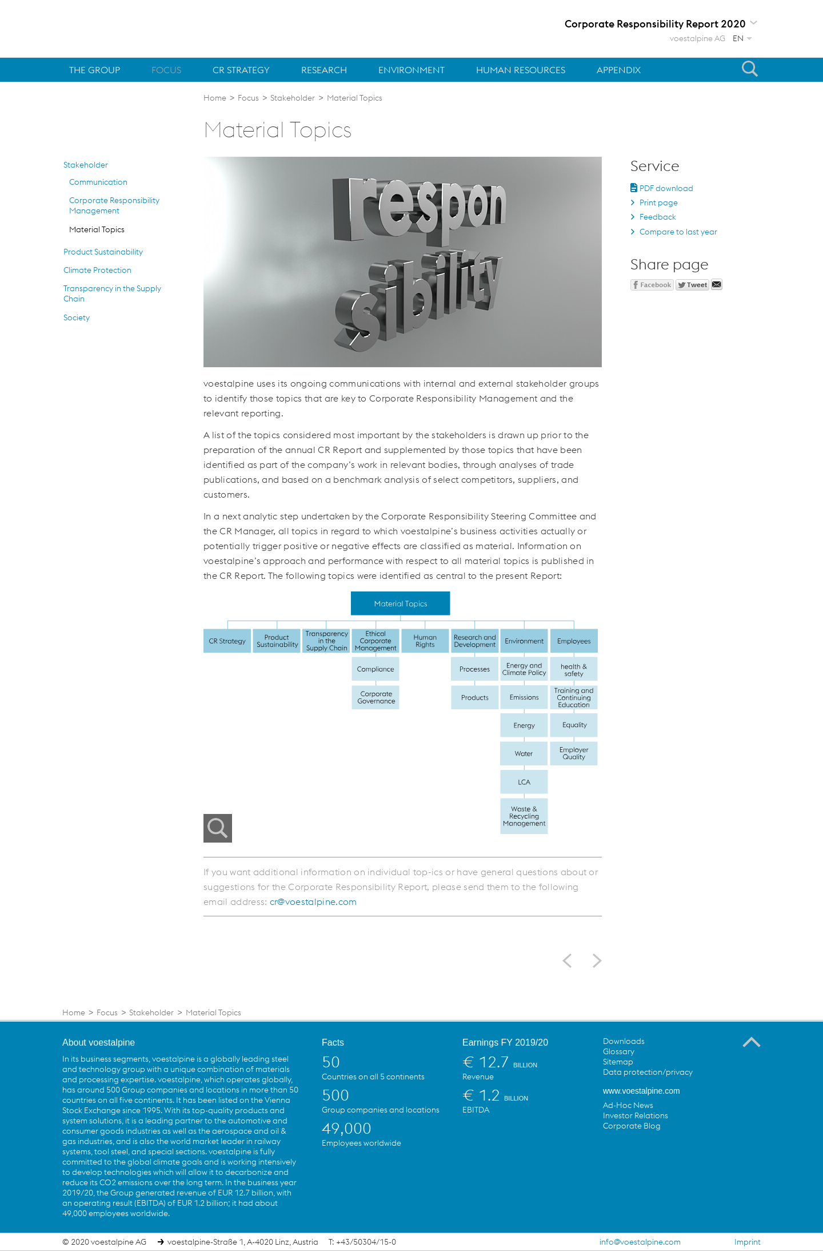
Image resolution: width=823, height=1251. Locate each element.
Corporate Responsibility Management (114, 205)
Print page (659, 202)
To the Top (751, 1042)
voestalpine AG (697, 38)
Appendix (619, 70)
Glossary (618, 1051)
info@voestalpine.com (640, 1242)
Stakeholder (85, 165)
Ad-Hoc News (628, 1105)
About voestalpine (98, 1042)
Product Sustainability (103, 252)
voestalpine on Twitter (635, 1152)
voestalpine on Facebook (612, 1152)
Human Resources (520, 70)
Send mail (716, 284)
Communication (98, 182)
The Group (94, 70)
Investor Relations (635, 1115)
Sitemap (618, 1062)
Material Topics (97, 229)
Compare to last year (678, 232)
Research (324, 70)
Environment (411, 70)
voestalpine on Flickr (682, 1152)
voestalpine (129, 28)
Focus (166, 70)
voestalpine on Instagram (706, 1152)
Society (76, 317)
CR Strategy (241, 70)
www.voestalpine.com (641, 1090)
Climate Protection (97, 270)
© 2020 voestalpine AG (104, 1242)
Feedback (658, 217)
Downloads (624, 1041)
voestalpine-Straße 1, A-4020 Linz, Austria (242, 1242)
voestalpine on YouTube (659, 1152)
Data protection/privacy (648, 1072)
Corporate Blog (632, 1126)
